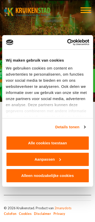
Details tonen (67, 127)
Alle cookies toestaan (47, 143)
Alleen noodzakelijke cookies (47, 175)
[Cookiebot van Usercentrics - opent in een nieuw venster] (67, 42)
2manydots (62, 208)
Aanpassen (47, 159)
